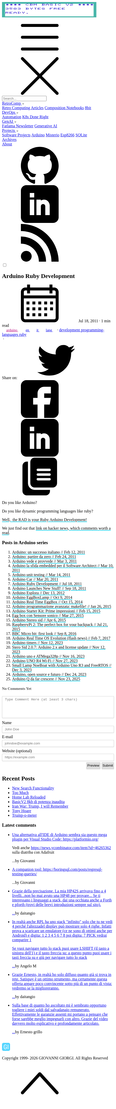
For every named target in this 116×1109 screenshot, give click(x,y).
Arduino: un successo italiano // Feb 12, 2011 (48, 552)
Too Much (20, 796)
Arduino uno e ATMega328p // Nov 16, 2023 (48, 656)
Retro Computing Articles (23, 108)
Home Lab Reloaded (28, 801)
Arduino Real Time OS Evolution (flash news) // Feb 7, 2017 (61, 638)
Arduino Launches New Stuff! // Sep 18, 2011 (49, 588)
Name (7, 726)
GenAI (9, 121)
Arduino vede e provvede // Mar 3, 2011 (44, 561)
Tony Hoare (21, 814)
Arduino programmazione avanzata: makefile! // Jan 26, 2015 (61, 606)
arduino (12, 330)
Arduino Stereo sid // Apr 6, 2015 (39, 620)
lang (49, 330)
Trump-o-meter (24, 819)
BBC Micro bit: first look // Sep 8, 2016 (44, 633)
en (28, 330)
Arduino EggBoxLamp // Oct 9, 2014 (42, 597)
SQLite (81, 135)
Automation (11, 117)
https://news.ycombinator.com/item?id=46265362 (71, 851)
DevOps (10, 112)
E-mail (7, 740)
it (38, 330)
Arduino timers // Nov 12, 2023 (37, 643)
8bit (88, 108)
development (70, 330)
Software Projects (16, 135)
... (63, 906)
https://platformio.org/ (80, 843)
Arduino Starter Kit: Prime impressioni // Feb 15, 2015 (56, 611)
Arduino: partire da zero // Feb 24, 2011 (44, 556)
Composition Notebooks (64, 108)
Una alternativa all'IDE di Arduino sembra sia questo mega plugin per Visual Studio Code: (59, 840)
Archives (9, 139)
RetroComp (13, 103)
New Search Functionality (33, 792)
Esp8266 (67, 135)
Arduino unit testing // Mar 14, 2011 (41, 575)
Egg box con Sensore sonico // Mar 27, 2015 (48, 615)
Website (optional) (17, 754)
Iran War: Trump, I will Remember (40, 810)
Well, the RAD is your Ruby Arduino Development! (44, 520)
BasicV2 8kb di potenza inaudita (38, 805)
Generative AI (45, 126)
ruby (22, 334)
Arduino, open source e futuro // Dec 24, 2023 (49, 674)
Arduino (38, 135)
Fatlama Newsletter (17, 126)
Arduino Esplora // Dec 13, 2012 (38, 593)
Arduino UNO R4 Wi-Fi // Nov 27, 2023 (45, 661)
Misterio (52, 135)
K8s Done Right (35, 117)
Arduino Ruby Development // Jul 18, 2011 (47, 584)
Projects (10, 130)
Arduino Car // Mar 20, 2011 (35, 579)
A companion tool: (27, 873)
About (7, 144)
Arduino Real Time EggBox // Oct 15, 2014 (47, 602)
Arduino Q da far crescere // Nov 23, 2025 (46, 679)
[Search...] (24, 98)
